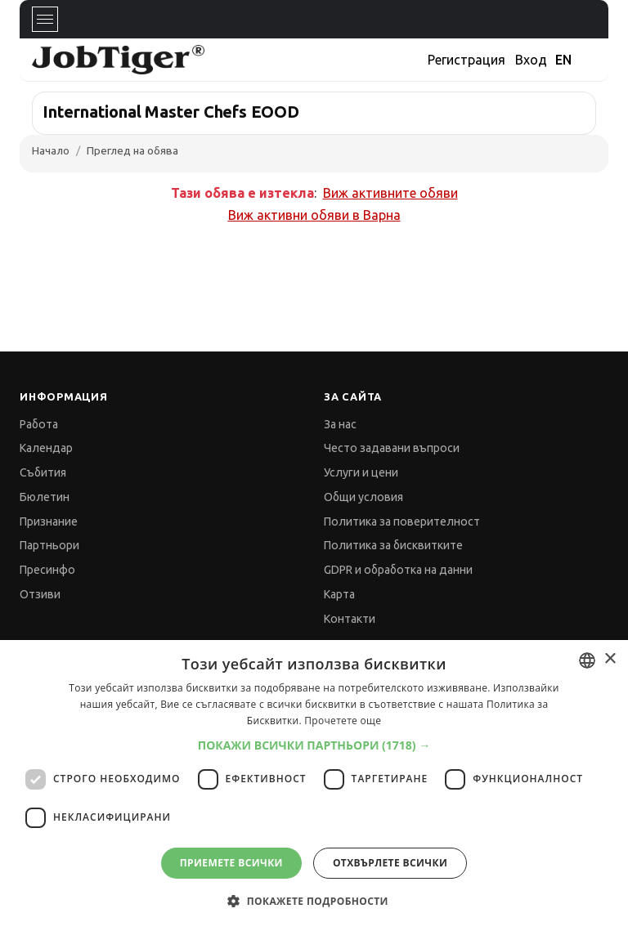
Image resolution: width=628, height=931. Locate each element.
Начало (51, 150)
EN (563, 59)
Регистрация (466, 59)
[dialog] (314, 785)
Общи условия (363, 497)
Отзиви (40, 594)
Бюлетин (45, 497)
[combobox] (587, 660)
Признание (49, 521)
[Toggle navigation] (45, 19)
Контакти (349, 618)
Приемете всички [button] (231, 863)
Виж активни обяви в (314, 215)
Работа (39, 424)
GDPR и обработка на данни (398, 569)
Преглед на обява (132, 150)
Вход (531, 59)
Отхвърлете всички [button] (390, 863)
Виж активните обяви (390, 193)
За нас (340, 424)
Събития (43, 472)
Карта (339, 594)
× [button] (609, 659)
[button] (314, 745)
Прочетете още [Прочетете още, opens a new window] (342, 720)
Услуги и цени (361, 472)
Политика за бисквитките (393, 545)
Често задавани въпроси (392, 447)
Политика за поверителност (402, 521)
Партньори (49, 545)
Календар (46, 447)
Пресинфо (47, 569)
